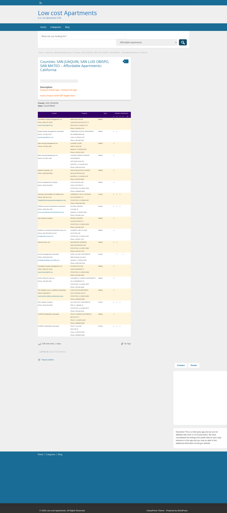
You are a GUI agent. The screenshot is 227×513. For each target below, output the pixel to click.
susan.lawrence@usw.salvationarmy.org (50, 296)
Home (43, 27)
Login (185, 3)
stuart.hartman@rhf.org (45, 125)
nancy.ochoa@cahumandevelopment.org (51, 212)
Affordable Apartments (63, 52)
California (48, 52)
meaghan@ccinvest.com (45, 236)
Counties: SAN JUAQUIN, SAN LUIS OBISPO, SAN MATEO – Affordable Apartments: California (74, 65)
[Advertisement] (200, 399)
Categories (55, 27)
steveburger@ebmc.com (45, 137)
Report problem (48, 360)
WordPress (183, 510)
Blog (67, 27)
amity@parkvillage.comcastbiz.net (48, 260)
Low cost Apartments (67, 13)
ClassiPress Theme (155, 510)
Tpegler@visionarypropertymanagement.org (52, 200)
